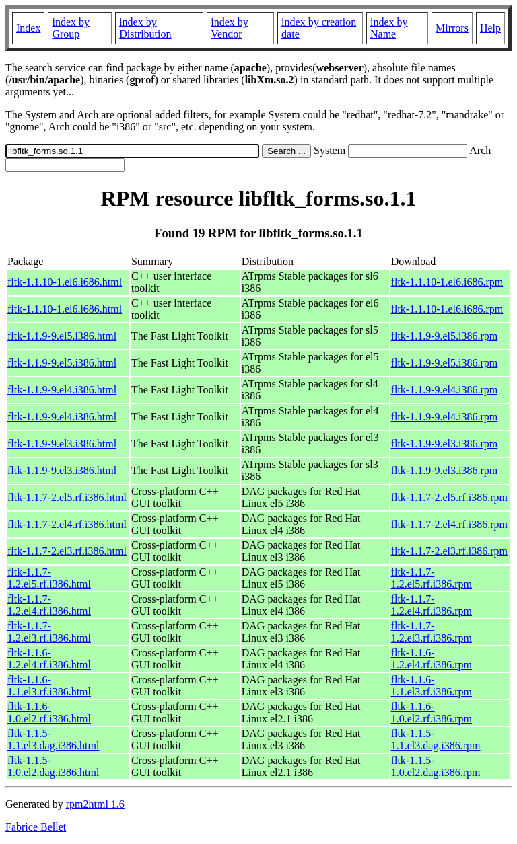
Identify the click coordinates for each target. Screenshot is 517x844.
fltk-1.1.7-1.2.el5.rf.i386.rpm (431, 578)
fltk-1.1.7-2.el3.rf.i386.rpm (449, 551)
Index (28, 28)
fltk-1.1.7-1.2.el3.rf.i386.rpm (431, 632)
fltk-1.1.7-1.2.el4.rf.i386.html (49, 605)
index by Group (71, 28)
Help (490, 28)
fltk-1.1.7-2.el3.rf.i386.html (67, 551)
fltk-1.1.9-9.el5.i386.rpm (444, 336)
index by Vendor (229, 28)
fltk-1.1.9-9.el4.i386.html (61, 389)
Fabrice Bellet (35, 827)
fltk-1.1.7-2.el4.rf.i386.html (67, 524)
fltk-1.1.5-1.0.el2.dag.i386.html (53, 766)
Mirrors (452, 28)
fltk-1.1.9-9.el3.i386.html (61, 443)
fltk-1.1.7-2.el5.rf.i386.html (67, 497)
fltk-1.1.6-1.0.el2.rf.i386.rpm (431, 712)
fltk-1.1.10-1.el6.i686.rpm (447, 282)
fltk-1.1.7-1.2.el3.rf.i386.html (49, 632)
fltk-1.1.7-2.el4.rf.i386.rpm (449, 524)
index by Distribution (145, 28)
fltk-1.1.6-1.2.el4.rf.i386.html (49, 658)
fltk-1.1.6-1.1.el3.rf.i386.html (49, 685)
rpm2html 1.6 (95, 804)
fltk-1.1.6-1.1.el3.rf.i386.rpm (431, 685)
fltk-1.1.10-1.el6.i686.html (64, 282)
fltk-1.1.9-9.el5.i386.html (61, 336)
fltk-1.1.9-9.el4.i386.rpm (444, 389)
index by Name (389, 28)
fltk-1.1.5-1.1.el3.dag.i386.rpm (436, 739)
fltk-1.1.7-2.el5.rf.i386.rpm (449, 497)
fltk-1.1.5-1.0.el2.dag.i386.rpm (436, 766)
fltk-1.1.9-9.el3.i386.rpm (444, 443)
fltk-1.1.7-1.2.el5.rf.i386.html (49, 578)
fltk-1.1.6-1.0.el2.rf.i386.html (49, 712)
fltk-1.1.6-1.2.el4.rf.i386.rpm (431, 658)
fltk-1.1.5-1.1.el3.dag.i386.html (53, 739)
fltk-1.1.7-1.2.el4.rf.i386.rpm (431, 605)
